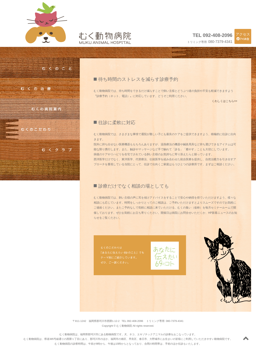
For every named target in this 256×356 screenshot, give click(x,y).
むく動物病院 (46, 23)
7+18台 (242, 36)
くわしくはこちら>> (224, 101)
